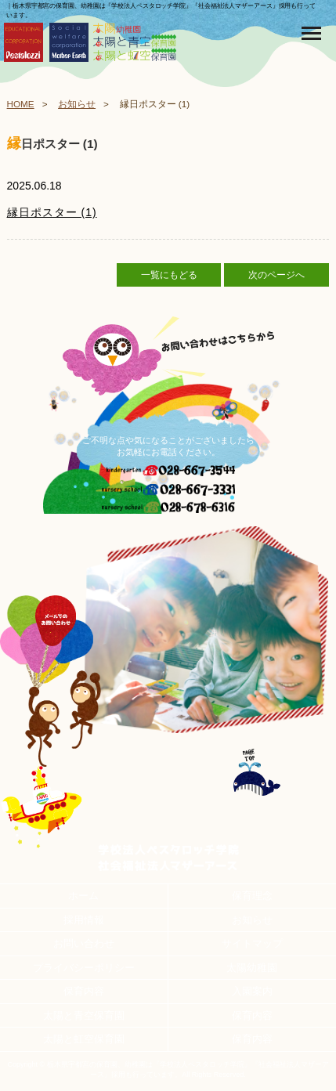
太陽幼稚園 (251, 968)
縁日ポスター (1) (52, 212)
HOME (20, 104)
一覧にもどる (169, 274)
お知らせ (77, 104)
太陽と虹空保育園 (84, 1039)
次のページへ (276, 274)
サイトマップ (252, 943)
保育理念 (252, 895)
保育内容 (83, 991)
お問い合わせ (83, 943)
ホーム (83, 895)
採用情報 (83, 920)
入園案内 (252, 991)
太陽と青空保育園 (84, 1015)
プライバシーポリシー (84, 968)
